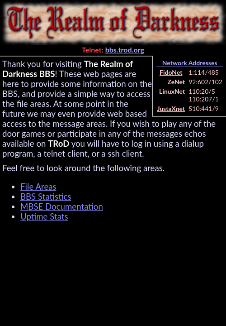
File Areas (38, 187)
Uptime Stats (44, 216)
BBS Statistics (45, 196)
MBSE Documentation (61, 206)
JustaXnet (171, 108)
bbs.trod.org (124, 49)
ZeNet (176, 82)
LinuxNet (172, 91)
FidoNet (171, 72)
